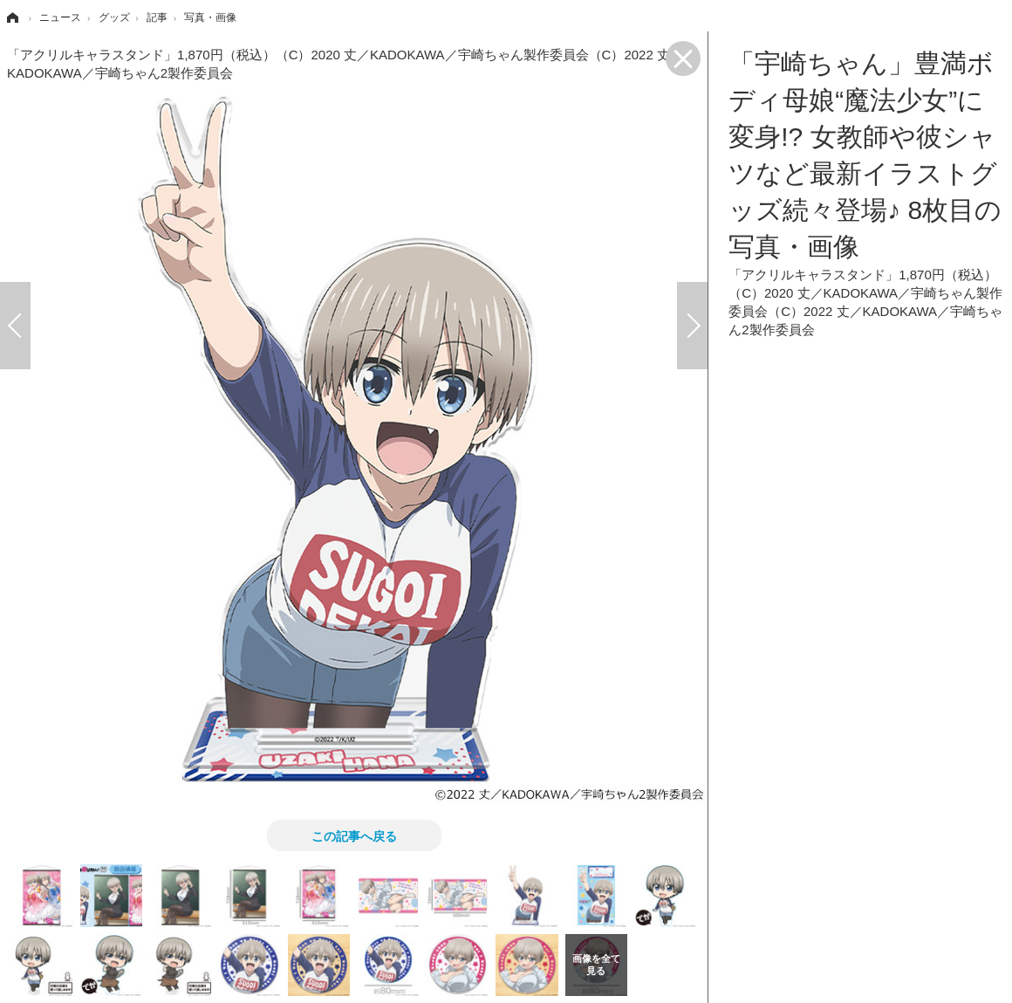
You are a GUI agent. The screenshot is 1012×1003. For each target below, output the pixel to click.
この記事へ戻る (354, 835)
